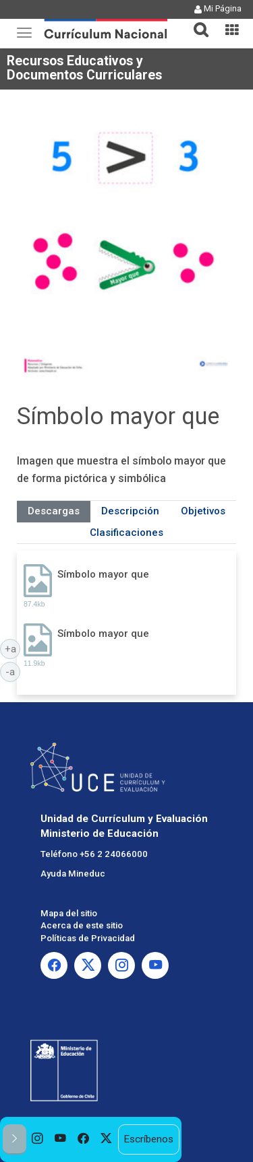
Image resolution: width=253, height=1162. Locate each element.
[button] (195, 21)
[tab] (195, 22)
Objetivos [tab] (203, 511)
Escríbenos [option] (148, 1139)
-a (12, 671)
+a (13, 648)
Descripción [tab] (130, 511)
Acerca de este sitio (81, 925)
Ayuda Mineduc (72, 873)
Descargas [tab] (54, 511)
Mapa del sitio (68, 913)
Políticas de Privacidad (87, 938)
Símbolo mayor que (103, 574)
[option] (37, 1139)
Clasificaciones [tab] (126, 532)
